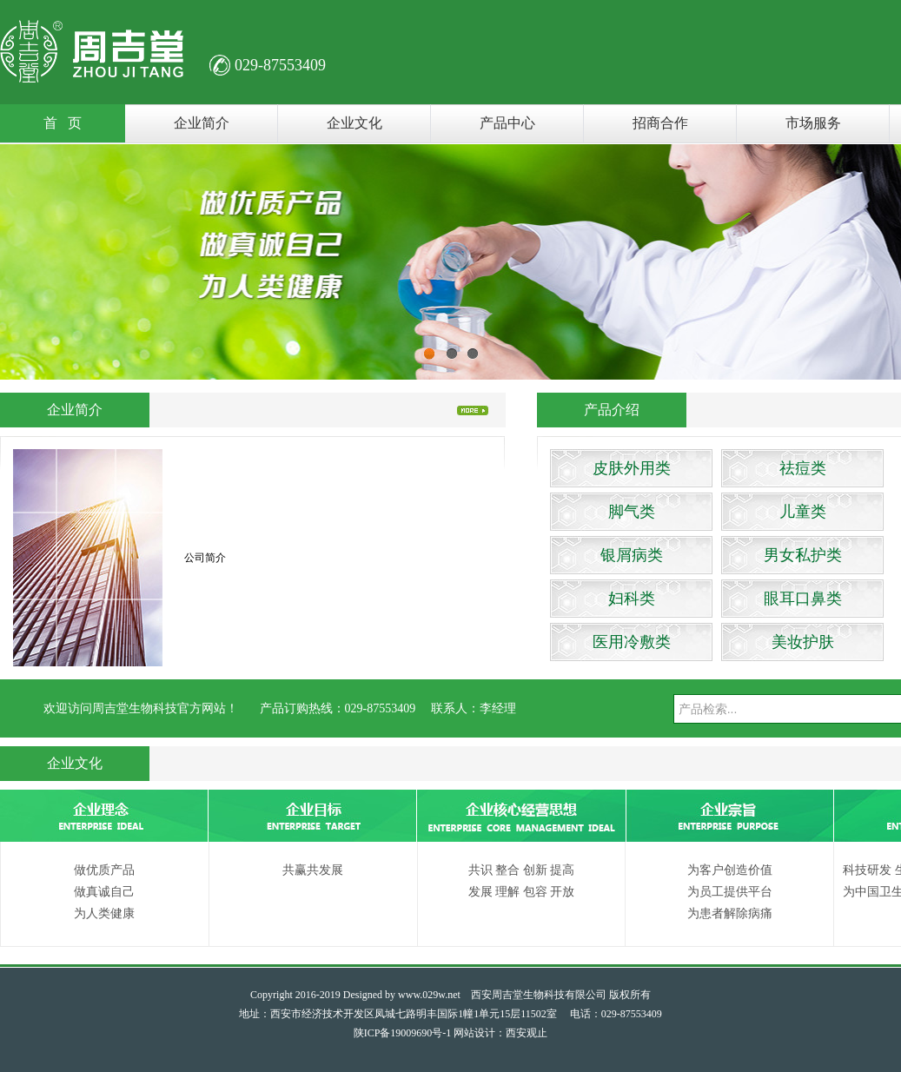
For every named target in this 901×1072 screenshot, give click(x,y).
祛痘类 (802, 468)
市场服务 (813, 123)
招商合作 (660, 123)
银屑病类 (631, 555)
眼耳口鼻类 (803, 598)
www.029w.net (429, 995)
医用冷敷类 (632, 642)
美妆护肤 (803, 642)
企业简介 (201, 123)
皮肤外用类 (632, 468)
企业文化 (354, 123)
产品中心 (507, 123)
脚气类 (631, 511)
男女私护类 (803, 555)
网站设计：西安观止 (500, 1033)
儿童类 (802, 511)
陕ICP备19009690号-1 (403, 1033)
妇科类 (631, 598)
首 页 (62, 123)
